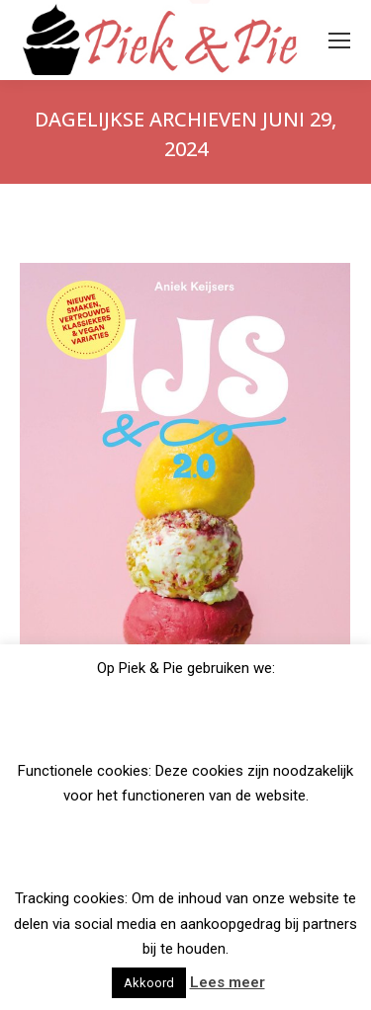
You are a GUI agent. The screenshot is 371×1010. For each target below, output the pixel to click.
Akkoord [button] (149, 982)
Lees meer (227, 982)
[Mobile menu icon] (339, 40)
